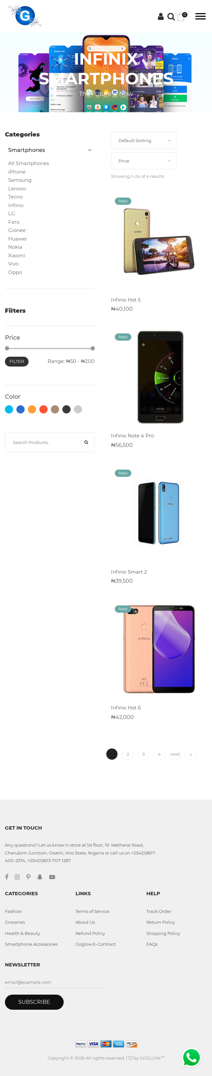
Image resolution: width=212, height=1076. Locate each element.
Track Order (158, 911)
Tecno (15, 197)
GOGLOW (152, 1058)
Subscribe (34, 1002)
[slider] (7, 348)
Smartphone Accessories (31, 944)
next (175, 754)
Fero (13, 222)
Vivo (13, 264)
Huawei (17, 239)
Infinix (16, 205)
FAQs (152, 944)
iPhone (17, 172)
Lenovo (17, 188)
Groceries (15, 922)
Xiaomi (16, 255)
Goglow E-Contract (95, 944)
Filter (17, 361)
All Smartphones (28, 163)
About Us (85, 922)
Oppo (15, 272)
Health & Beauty (22, 933)
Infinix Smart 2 (129, 572)
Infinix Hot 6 (126, 708)
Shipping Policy (163, 933)
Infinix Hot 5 (125, 300)
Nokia (15, 247)
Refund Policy (90, 933)
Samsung (20, 180)
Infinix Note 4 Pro (132, 436)
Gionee (17, 230)
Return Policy (160, 922)
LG (11, 213)
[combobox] (143, 140)
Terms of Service (92, 911)
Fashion (13, 911)
